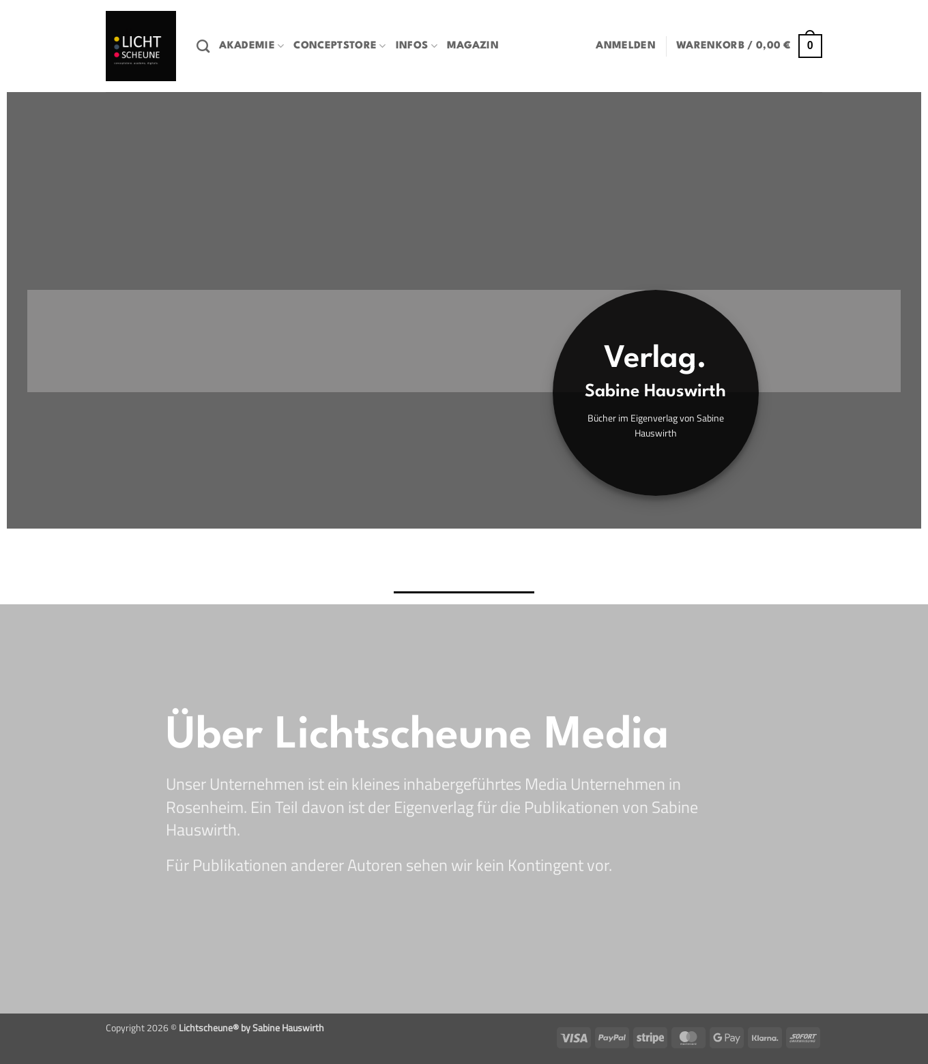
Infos (416, 46)
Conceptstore (339, 46)
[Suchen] (203, 46)
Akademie (251, 46)
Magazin (473, 46)
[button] (626, 46)
